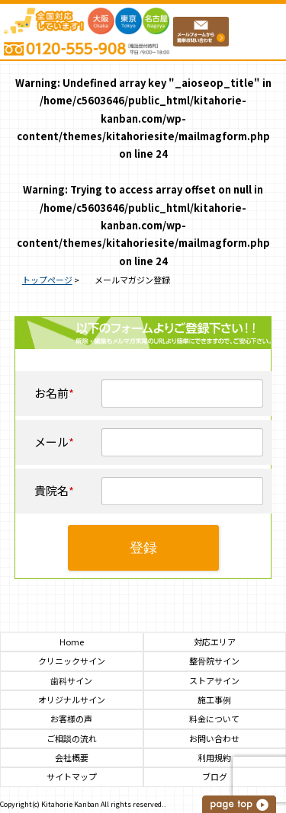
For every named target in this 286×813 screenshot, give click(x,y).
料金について (214, 719)
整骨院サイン (214, 661)
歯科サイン (71, 681)
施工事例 (214, 700)
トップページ (47, 280)
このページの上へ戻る (240, 804)
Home (71, 642)
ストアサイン (214, 681)
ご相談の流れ (72, 739)
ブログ (214, 777)
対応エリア (215, 642)
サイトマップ (72, 777)
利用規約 (214, 758)
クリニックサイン (71, 661)
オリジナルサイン (71, 700)
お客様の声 (71, 719)
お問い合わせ (214, 739)
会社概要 (71, 758)
